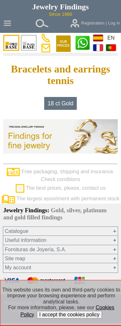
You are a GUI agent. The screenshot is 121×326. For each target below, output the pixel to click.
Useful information (25, 240)
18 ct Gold (60, 103)
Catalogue (16, 231)
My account (18, 267)
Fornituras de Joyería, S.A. (35, 249)
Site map (15, 258)
